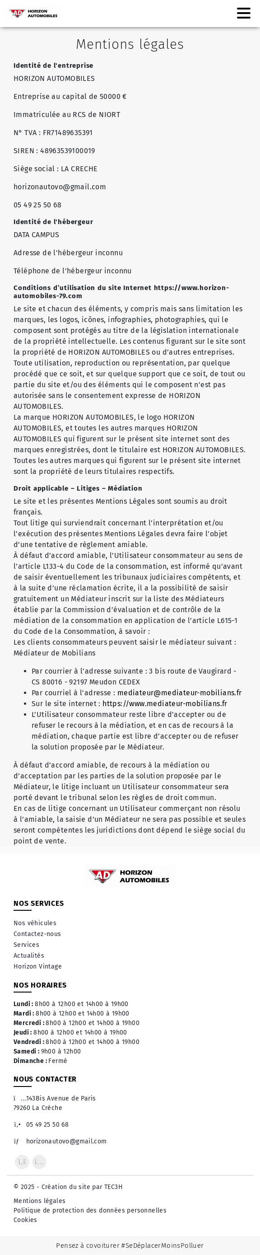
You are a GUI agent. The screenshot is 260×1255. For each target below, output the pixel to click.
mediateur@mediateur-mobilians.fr (179, 692)
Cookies (25, 1220)
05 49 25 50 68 (41, 1125)
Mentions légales (39, 1201)
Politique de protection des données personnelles (90, 1210)
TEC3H (113, 1187)
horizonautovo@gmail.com (60, 1141)
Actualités (29, 956)
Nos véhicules (35, 923)
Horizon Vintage (38, 966)
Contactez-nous (37, 934)
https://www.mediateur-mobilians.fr (165, 703)
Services (26, 945)
